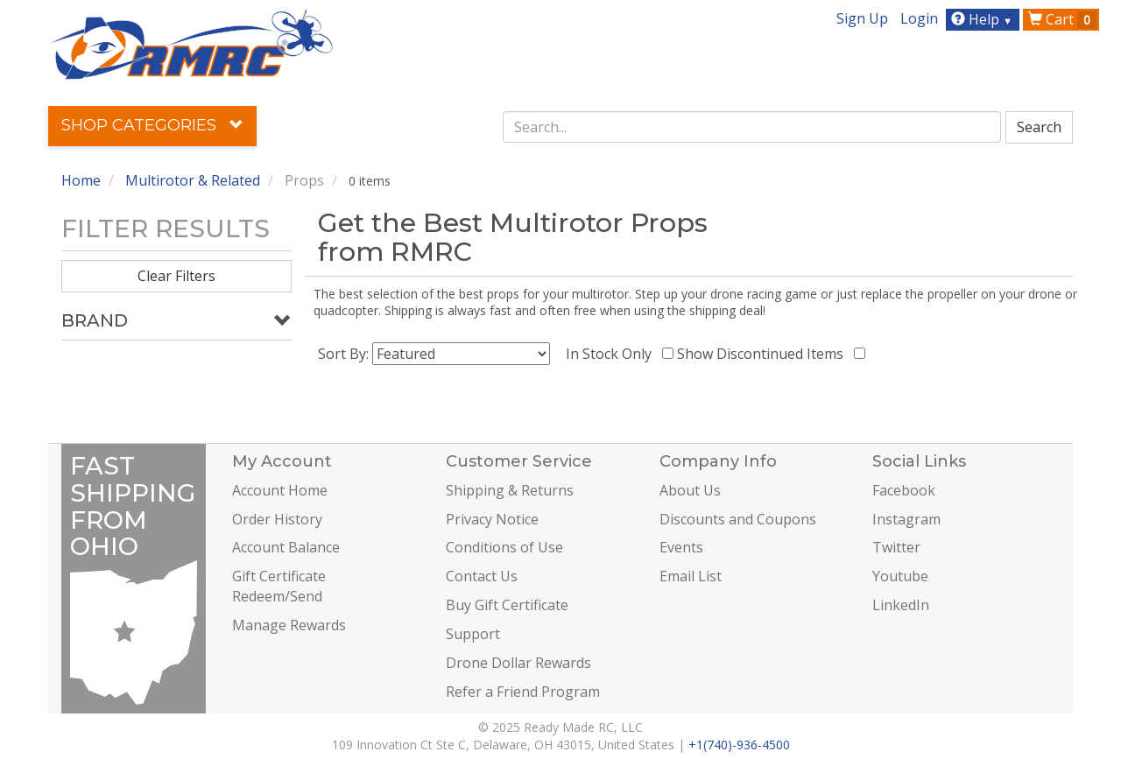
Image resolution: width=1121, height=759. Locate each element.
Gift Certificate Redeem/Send (279, 586)
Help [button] (984, 19)
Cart (1062, 19)
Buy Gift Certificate (507, 605)
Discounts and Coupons (737, 519)
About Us (690, 490)
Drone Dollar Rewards (518, 662)
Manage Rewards (289, 625)
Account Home (280, 490)
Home (81, 180)
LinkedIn (900, 605)
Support (473, 633)
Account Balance (286, 547)
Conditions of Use (504, 547)
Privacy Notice (492, 519)
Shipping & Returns (510, 490)
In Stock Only (612, 353)
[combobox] (752, 127)
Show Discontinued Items (763, 353)
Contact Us (482, 576)
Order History (277, 519)
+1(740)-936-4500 (739, 744)
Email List (690, 576)
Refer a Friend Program (523, 691)
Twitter (896, 547)
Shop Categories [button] (152, 125)
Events (681, 547)
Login (919, 18)
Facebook (903, 490)
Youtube (900, 576)
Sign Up (862, 18)
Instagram (906, 519)
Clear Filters (176, 275)
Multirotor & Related (192, 180)
